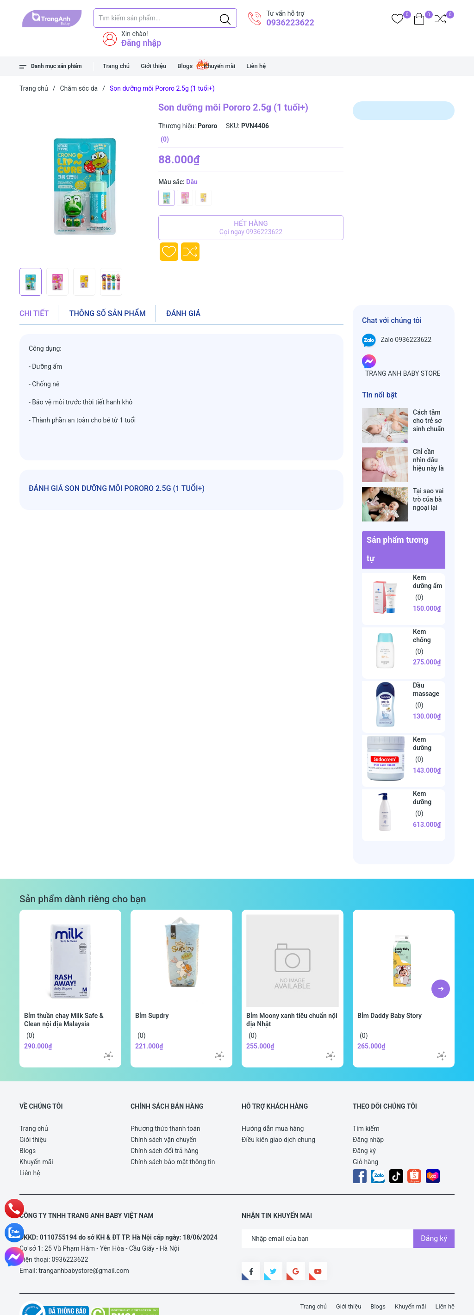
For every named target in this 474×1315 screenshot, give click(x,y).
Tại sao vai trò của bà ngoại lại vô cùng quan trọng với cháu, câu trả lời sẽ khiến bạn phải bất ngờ (428, 480)
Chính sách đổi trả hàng (165, 1121)
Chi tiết (34, 313)
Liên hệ (256, 65)
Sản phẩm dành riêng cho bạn (82, 869)
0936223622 (290, 22)
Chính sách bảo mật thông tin (173, 1132)
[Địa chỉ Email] (348, 1209)
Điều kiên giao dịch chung (278, 1110)
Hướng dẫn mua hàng (273, 1099)
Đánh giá (183, 313)
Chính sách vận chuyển (164, 1110)
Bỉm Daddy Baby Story (389, 986)
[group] (84, 182)
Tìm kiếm (366, 1099)
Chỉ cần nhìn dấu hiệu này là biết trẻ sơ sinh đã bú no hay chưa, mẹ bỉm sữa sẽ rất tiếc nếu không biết (429, 450)
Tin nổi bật (379, 395)
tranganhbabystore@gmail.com (84, 1241)
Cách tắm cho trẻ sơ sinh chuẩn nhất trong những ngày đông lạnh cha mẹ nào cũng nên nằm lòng (428, 421)
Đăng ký (364, 1121)
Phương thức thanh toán (165, 1099)
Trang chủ (116, 65)
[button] (440, 959)
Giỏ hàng (365, 1132)
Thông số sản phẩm (107, 313)
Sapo (191, 1302)
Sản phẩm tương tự (397, 520)
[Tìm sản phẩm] (165, 18)
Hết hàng (251, 227)
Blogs (185, 65)
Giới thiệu (153, 65)
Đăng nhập (141, 43)
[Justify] (225, 18)
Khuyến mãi (219, 65)
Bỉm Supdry (152, 986)
